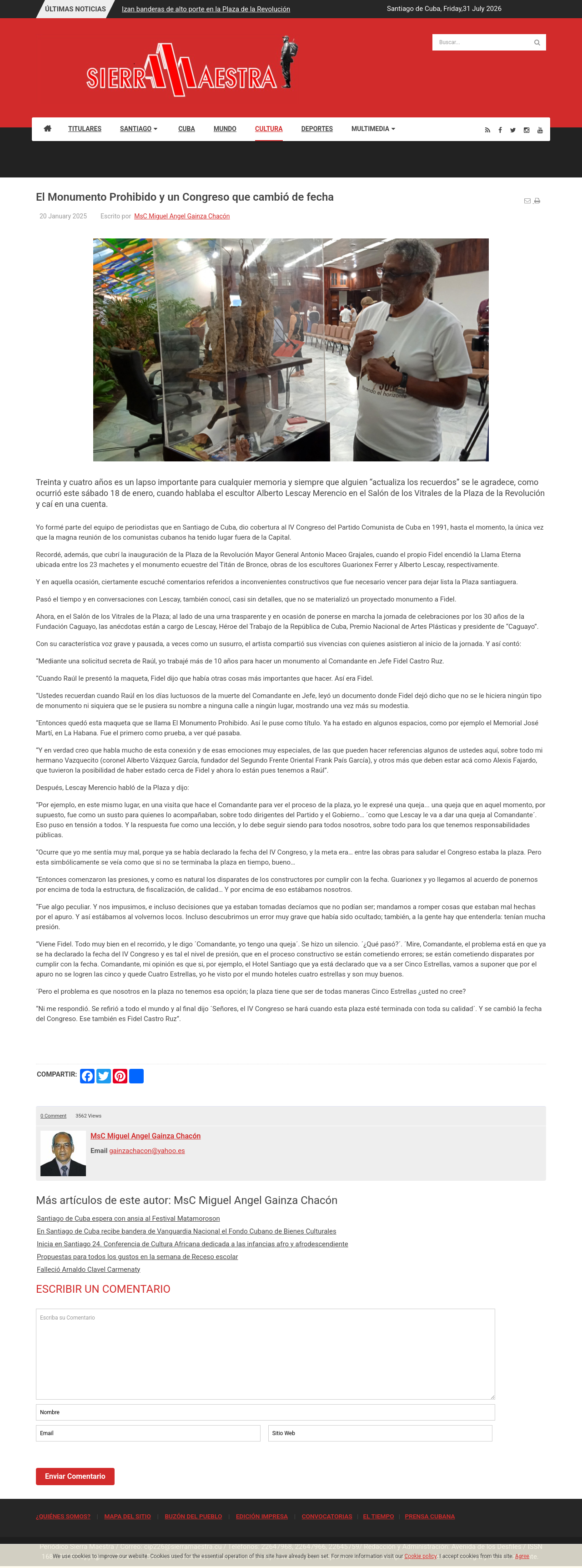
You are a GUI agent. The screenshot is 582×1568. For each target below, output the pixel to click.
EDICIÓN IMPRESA (262, 1516)
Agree (522, 1556)
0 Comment (53, 1116)
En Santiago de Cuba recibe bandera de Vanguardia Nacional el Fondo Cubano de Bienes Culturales (186, 1231)
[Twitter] (513, 130)
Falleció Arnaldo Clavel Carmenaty (88, 1269)
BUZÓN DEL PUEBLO (193, 1516)
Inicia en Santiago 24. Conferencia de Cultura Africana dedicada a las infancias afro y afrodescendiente (192, 1244)
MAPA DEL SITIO (127, 1516)
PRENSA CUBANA (430, 1516)
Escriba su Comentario (265, 1354)
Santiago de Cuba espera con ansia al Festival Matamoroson (128, 1218)
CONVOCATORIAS (327, 1516)
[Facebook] (500, 130)
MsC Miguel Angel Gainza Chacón (182, 216)
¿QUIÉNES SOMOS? (63, 1516)
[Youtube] (540, 130)
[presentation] (105, 1468)
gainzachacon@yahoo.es (147, 1151)
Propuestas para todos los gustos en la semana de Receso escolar (137, 1257)
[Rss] (487, 130)
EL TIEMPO (378, 1516)
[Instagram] (526, 130)
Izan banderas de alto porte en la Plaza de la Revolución (206, 9)
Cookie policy (421, 1556)
